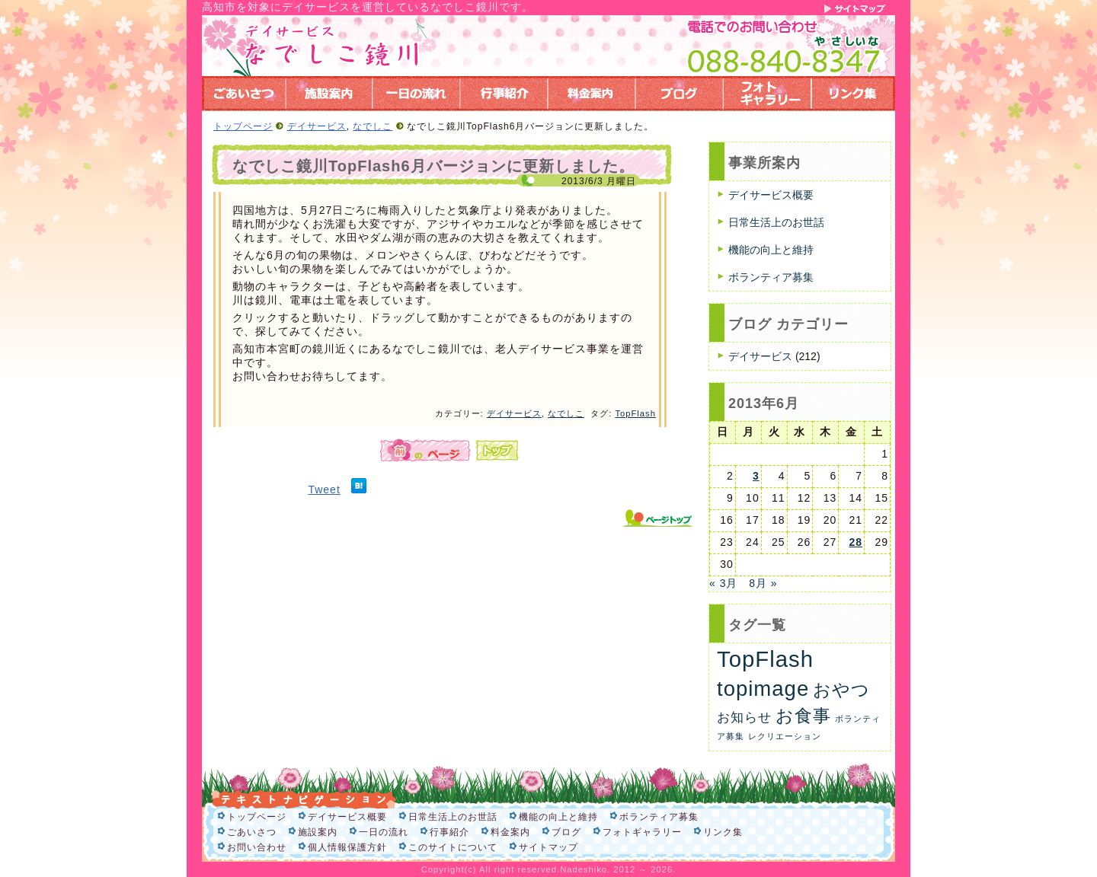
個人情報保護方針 (347, 847)
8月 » (763, 583)
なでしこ (372, 126)
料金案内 (510, 832)
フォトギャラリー (642, 832)
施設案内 (317, 832)
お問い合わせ (256, 847)
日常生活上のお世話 (776, 222)
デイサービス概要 (771, 195)
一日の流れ (383, 832)
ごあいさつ (252, 832)
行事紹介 (449, 832)
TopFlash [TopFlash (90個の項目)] (765, 658)
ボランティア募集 (771, 277)
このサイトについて (452, 847)
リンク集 (723, 832)
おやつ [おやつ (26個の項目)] (841, 690)
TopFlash (635, 413)
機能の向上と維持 (771, 250)
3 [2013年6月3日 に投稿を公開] (756, 476)
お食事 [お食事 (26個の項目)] (803, 716)
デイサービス (317, 126)
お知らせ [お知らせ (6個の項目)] (744, 717)
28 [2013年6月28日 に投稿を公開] (855, 542)
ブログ (566, 832)
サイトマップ (548, 847)
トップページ (243, 126)
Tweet (324, 489)
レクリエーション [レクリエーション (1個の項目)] (784, 736)
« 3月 (723, 583)
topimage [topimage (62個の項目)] (763, 688)
